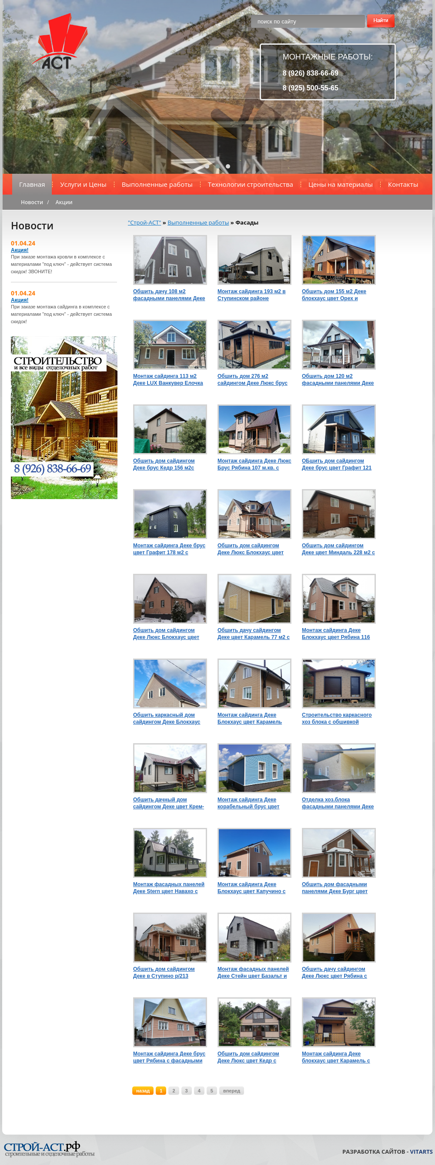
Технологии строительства (250, 184)
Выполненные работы (157, 184)
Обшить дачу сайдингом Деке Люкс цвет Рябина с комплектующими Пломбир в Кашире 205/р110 (337, 973)
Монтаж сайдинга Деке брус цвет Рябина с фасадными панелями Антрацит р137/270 (169, 1057)
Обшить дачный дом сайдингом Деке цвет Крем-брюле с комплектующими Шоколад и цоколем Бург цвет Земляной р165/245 (168, 803)
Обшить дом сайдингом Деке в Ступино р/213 (164, 972)
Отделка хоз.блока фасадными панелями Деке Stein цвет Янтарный (338, 803)
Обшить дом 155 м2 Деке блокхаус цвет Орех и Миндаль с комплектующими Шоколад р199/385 (337, 295)
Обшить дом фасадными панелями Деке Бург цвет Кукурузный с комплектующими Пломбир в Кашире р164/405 (337, 888)
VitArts (421, 1151)
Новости (32, 202)
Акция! (19, 250)
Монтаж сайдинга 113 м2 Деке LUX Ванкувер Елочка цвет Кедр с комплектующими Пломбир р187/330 (168, 380)
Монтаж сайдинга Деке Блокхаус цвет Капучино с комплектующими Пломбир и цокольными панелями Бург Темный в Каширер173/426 (253, 888)
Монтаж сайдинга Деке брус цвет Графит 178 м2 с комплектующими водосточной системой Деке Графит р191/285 (170, 549)
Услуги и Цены (83, 184)
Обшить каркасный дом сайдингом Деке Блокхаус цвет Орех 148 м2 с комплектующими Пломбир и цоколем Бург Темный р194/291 (168, 718)
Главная (32, 184)
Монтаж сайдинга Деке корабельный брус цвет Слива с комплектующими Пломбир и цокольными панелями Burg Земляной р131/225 (252, 803)
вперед (231, 1090)
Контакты (403, 184)
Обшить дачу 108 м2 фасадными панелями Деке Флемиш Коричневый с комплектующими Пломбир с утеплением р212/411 (169, 295)
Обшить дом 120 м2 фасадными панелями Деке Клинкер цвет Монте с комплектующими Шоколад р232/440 (338, 380)
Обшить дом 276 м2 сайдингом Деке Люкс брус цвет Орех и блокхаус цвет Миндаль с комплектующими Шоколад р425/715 (253, 380)
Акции (64, 202)
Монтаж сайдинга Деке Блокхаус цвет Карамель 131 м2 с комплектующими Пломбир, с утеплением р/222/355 (252, 718)
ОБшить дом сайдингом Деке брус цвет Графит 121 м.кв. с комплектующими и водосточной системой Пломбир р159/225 (336, 464)
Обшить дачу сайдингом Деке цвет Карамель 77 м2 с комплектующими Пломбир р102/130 (254, 634)
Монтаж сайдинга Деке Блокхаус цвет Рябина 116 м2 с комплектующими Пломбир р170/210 (336, 634)
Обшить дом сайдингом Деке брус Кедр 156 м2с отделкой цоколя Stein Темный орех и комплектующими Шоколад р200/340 (168, 464)
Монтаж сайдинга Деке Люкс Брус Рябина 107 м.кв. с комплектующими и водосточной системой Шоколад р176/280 (254, 464)
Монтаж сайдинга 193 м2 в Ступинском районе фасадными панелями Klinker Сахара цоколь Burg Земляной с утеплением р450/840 (253, 295)
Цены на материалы (340, 184)
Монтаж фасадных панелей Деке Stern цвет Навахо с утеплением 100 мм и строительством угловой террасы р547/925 (168, 888)
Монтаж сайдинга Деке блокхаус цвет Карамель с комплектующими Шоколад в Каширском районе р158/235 (337, 1057)
